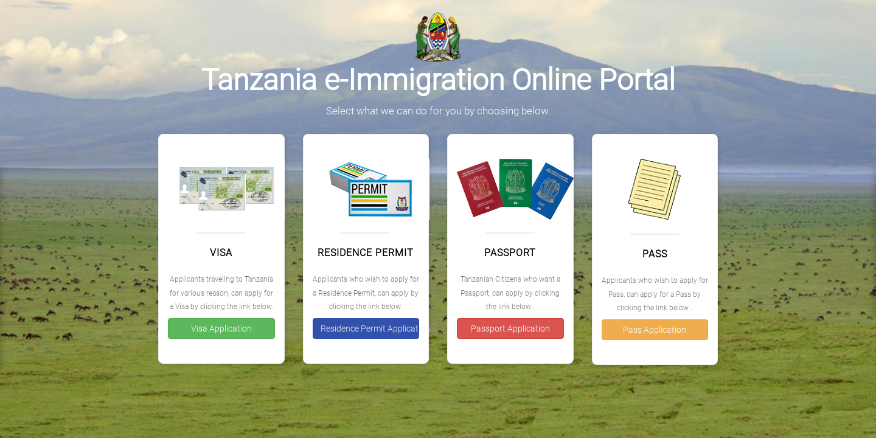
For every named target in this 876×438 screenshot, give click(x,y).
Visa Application (221, 328)
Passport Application (510, 328)
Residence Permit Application (370, 328)
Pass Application (654, 330)
